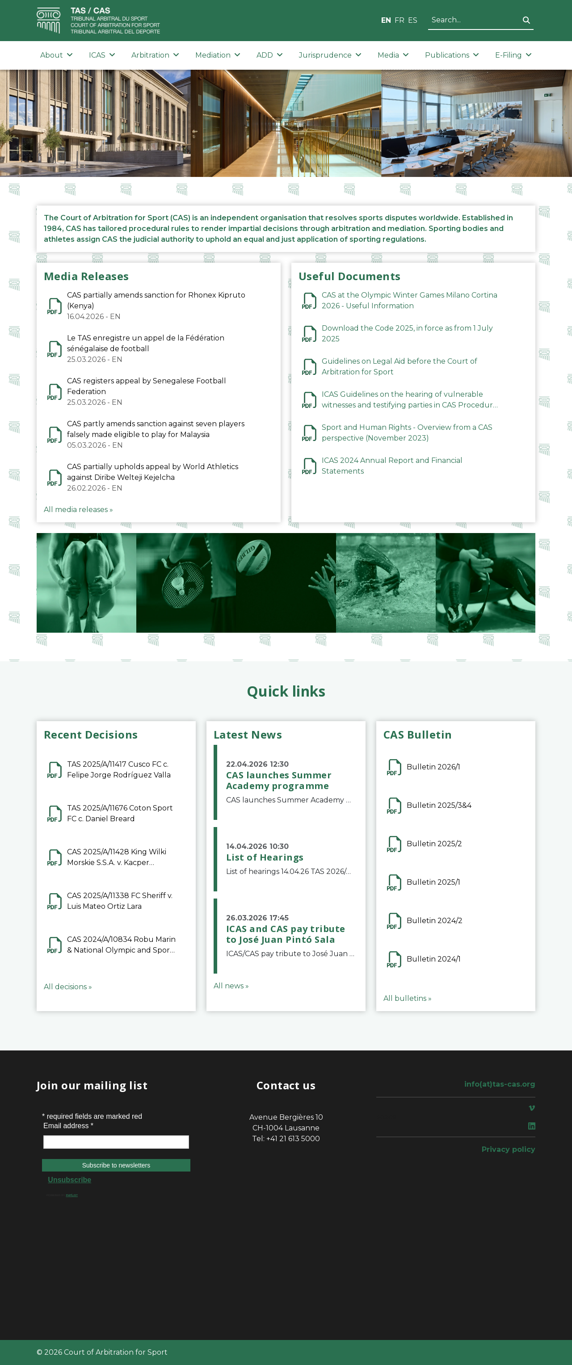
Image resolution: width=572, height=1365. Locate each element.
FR (399, 20)
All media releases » (78, 509)
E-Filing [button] (513, 55)
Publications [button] (452, 55)
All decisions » (68, 987)
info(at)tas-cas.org (499, 1084)
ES (412, 20)
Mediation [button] (217, 55)
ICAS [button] (102, 55)
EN (386, 20)
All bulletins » (407, 998)
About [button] (56, 55)
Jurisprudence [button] (330, 55)
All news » (231, 986)
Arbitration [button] (155, 55)
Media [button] (393, 55)
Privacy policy (508, 1149)
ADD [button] (270, 55)
